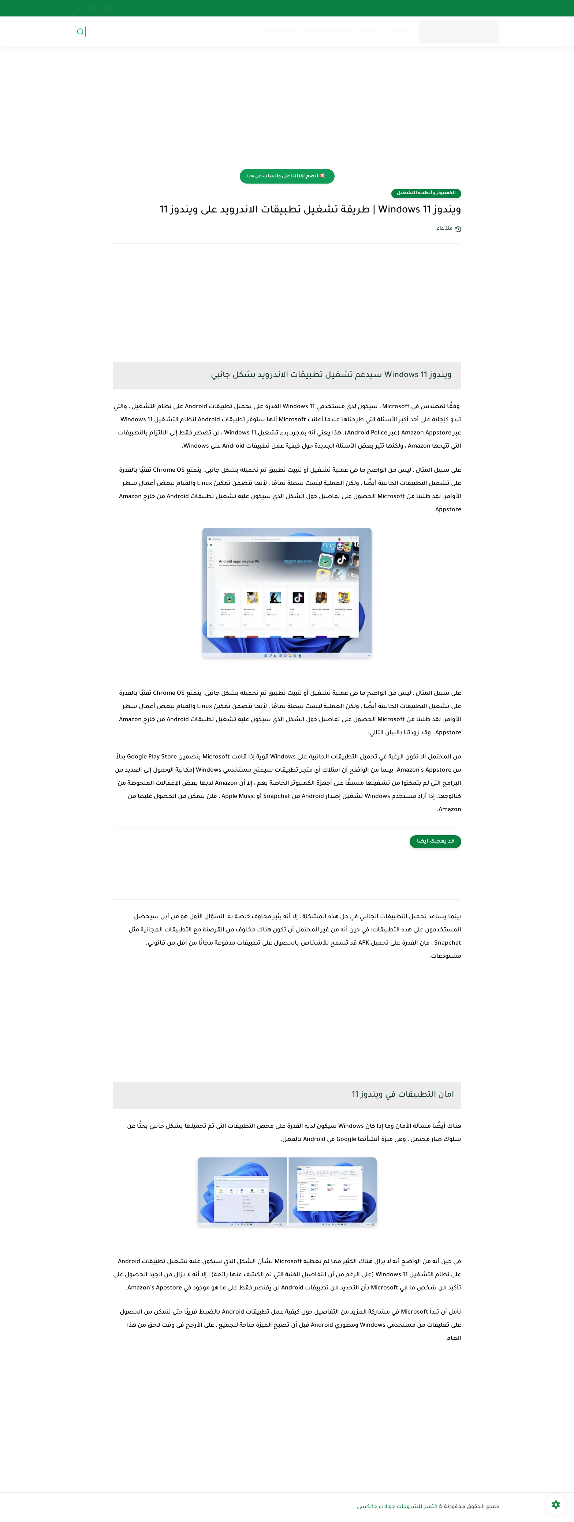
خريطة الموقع (279, 31)
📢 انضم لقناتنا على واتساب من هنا (286, 176)
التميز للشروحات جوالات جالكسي (397, 1507)
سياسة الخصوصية (328, 31)
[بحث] (80, 31)
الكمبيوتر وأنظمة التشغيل (426, 193)
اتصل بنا (369, 31)
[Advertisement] (287, 112)
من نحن (396, 31)
